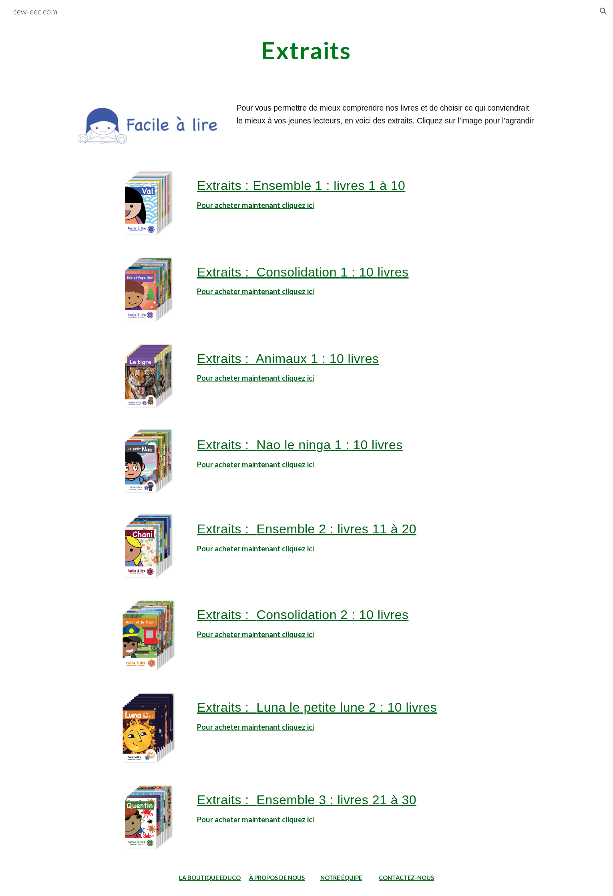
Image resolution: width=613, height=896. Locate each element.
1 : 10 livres (374, 272)
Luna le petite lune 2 (316, 707)
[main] (307, 50)
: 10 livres (378, 614)
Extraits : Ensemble (254, 185)
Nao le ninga (294, 445)
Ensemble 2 (291, 529)
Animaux (283, 358)
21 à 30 (392, 800)
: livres (347, 800)
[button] (603, 11)
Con (267, 272)
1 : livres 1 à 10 (358, 185)
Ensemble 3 (291, 800)
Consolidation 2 (302, 614)
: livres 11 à (364, 529)
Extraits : (225, 272)
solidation (311, 272)
